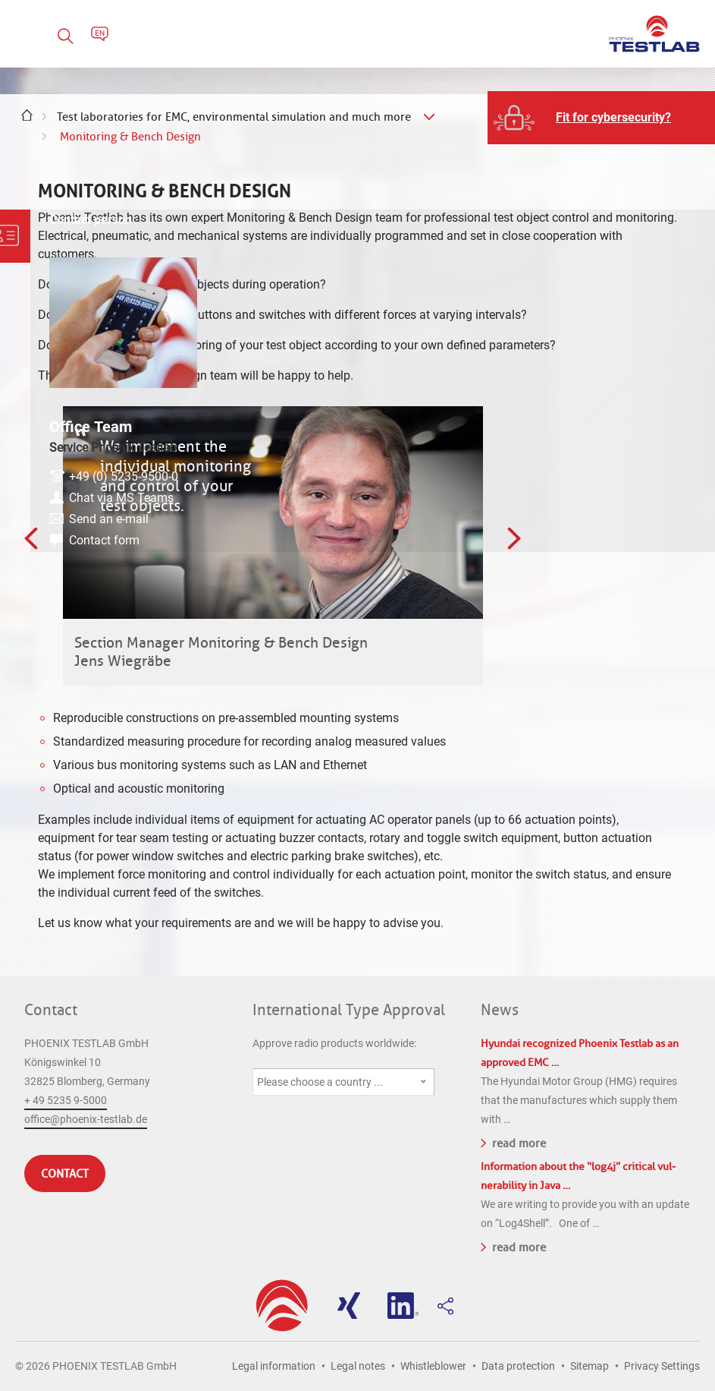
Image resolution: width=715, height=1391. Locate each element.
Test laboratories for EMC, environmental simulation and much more (234, 117)
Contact (50, 1010)
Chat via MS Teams (627, 451)
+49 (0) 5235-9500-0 (630, 430)
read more (513, 1142)
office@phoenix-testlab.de (85, 1119)
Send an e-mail (615, 472)
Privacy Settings (662, 1366)
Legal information (273, 1366)
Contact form (610, 494)
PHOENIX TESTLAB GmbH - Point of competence (654, 33)
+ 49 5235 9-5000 (65, 1100)
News (500, 1010)
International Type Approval (348, 1010)
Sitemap (589, 1366)
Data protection (518, 1366)
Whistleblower (433, 1366)
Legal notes (358, 1366)
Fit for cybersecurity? (613, 117)
